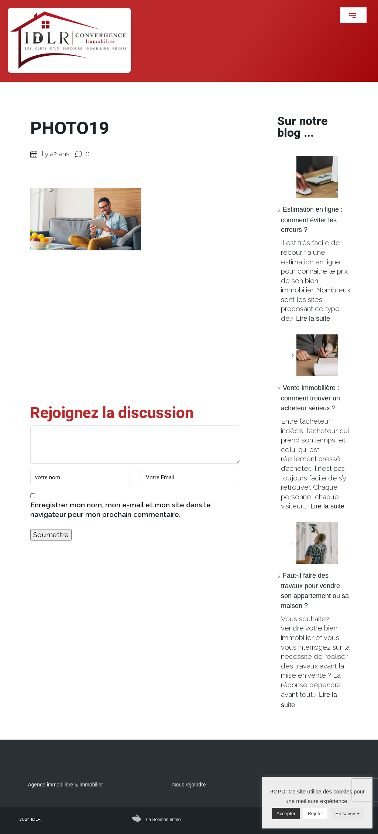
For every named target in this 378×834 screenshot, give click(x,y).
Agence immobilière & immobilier (65, 785)
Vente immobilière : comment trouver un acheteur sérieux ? (310, 398)
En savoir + (348, 813)
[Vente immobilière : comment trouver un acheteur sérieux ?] (314, 355)
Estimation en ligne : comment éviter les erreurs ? (312, 219)
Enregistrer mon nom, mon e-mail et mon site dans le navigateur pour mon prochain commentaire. (120, 509)
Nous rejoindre (189, 785)
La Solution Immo (163, 819)
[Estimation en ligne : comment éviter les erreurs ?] (314, 177)
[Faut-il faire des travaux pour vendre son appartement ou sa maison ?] (314, 543)
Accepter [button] (285, 813)
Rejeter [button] (315, 813)
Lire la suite (313, 318)
